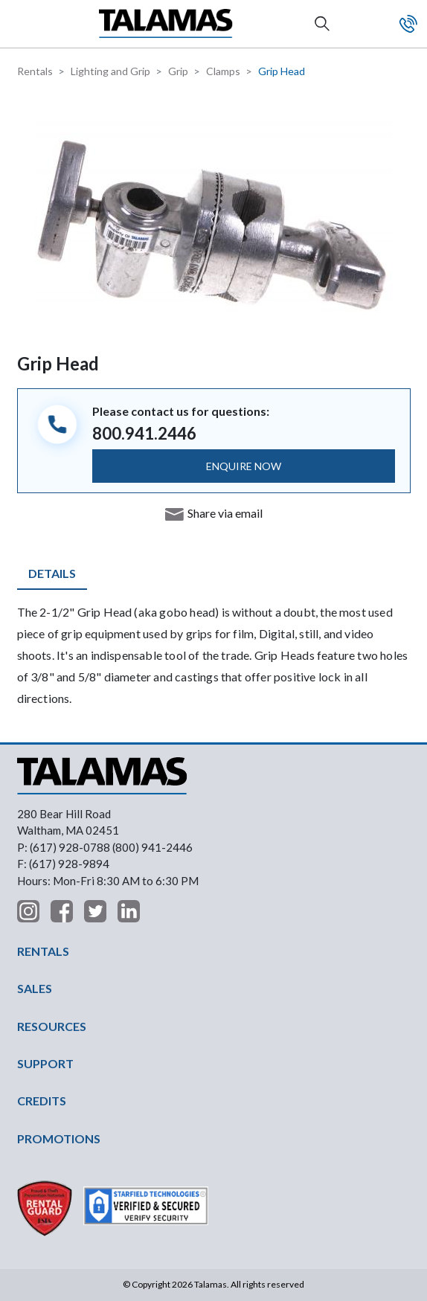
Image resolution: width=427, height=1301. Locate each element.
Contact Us (408, 23)
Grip (178, 71)
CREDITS (41, 1100)
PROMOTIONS (58, 1138)
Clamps (223, 71)
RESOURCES (51, 1026)
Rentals (35, 71)
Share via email (225, 513)
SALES (34, 988)
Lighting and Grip (110, 71)
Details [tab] (52, 573)
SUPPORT (45, 1063)
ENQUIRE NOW (243, 466)
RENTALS (43, 951)
